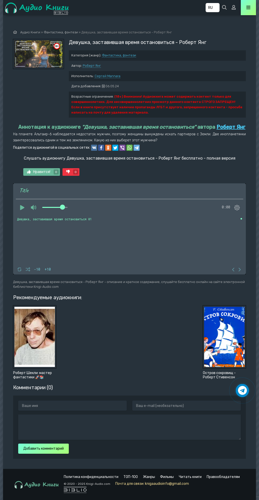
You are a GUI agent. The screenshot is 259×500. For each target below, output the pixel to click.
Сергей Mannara (107, 76)
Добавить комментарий (43, 448)
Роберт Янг (92, 66)
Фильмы (167, 477)
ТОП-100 (130, 477)
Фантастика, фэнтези (119, 55)
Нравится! (43, 172)
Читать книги (190, 477)
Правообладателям (223, 477)
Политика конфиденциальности (91, 477)
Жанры (149, 477)
